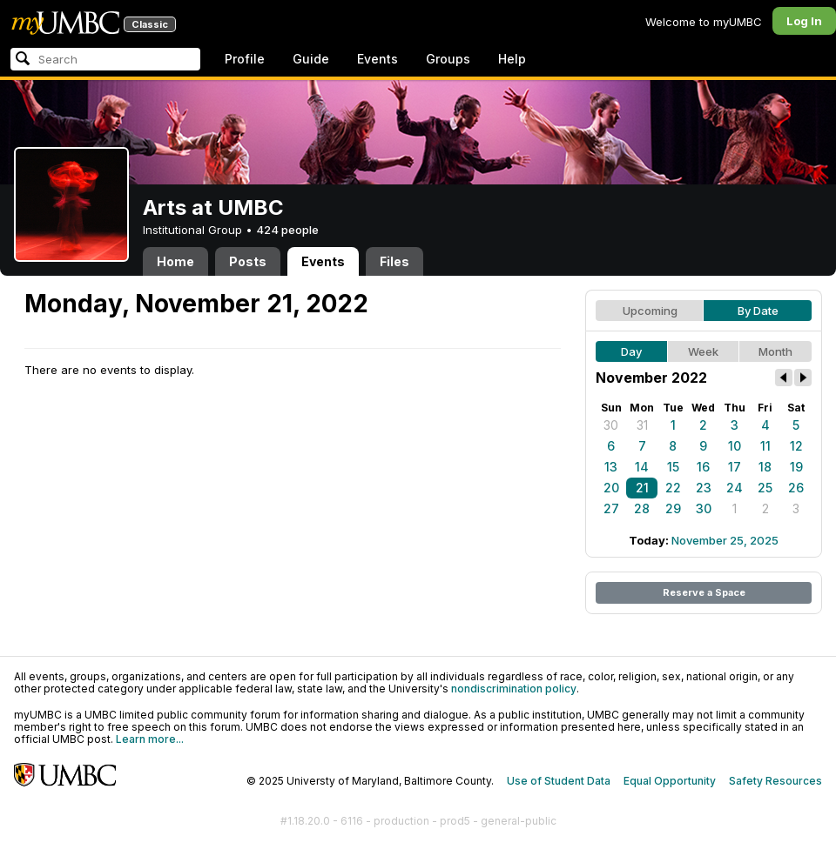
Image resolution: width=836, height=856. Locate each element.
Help (512, 58)
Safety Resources (775, 780)
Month (775, 351)
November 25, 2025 (725, 540)
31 (642, 425)
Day (631, 351)
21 (642, 487)
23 (703, 487)
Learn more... (150, 739)
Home (175, 261)
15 (673, 466)
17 (734, 466)
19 (796, 466)
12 (796, 445)
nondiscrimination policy (513, 688)
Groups (448, 58)
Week (703, 351)
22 (673, 487)
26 (796, 487)
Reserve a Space (704, 592)
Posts (247, 261)
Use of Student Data (558, 780)
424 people (287, 230)
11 (765, 445)
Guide (311, 58)
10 (734, 445)
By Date (758, 311)
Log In (804, 21)
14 (642, 466)
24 (734, 487)
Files (394, 261)
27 (611, 508)
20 (611, 487)
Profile (245, 58)
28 (642, 508)
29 (673, 508)
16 (703, 466)
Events (377, 58)
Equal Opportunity (670, 780)
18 (765, 466)
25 (765, 487)
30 (610, 425)
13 (610, 466)
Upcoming (650, 311)
